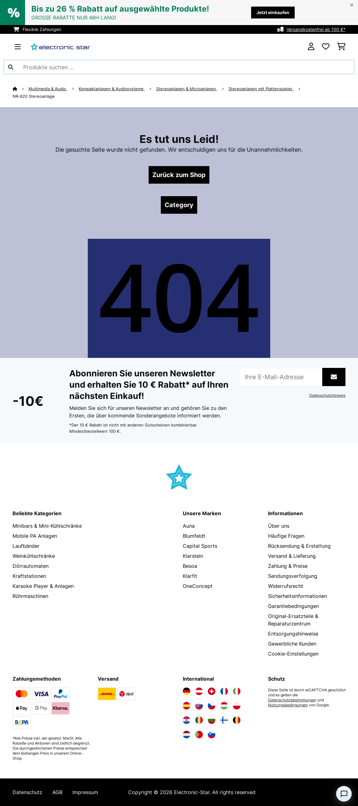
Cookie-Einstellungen (293, 654)
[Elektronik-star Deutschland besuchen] (186, 691)
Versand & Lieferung (292, 556)
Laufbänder (26, 546)
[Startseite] (21, 88)
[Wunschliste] (325, 46)
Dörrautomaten (31, 566)
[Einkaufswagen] (341, 46)
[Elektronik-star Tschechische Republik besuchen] (211, 705)
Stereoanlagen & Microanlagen (186, 88)
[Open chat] (344, 794)
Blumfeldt (194, 536)
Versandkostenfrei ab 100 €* (316, 29)
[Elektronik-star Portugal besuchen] (199, 734)
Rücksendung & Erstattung (299, 546)
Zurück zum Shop (179, 175)
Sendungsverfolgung (292, 576)
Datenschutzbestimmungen (292, 700)
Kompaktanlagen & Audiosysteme (112, 88)
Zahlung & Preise (288, 566)
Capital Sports (200, 546)
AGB (57, 792)
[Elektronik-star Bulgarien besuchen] (211, 720)
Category (179, 205)
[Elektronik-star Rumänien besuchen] (199, 720)
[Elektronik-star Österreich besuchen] (199, 691)
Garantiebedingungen (293, 606)
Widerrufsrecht (285, 586)
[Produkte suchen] (179, 67)
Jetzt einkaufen (272, 12)
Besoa (190, 566)
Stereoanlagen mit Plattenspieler (261, 88)
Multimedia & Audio (48, 88)
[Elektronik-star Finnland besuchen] (224, 720)
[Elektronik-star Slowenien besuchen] (211, 734)
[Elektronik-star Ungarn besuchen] (224, 705)
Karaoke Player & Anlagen (43, 586)
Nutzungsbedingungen (288, 705)
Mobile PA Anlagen (35, 536)
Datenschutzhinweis (327, 395)
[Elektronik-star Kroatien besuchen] (186, 720)
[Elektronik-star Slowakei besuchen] (199, 705)
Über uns (278, 526)
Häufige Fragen (286, 536)
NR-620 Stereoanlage (34, 96)
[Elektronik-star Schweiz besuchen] (211, 691)
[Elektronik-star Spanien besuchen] (186, 705)
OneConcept (198, 586)
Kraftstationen (29, 576)
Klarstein (193, 556)
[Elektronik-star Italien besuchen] (236, 691)
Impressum (85, 792)
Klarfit (190, 576)
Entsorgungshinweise (293, 634)
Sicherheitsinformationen (297, 596)
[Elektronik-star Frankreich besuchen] (224, 691)
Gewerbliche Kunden (292, 644)
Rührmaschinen (30, 596)
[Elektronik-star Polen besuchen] (236, 705)
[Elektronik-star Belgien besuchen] (236, 720)
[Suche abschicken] (10, 67)
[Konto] (311, 46)
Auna (189, 526)
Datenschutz (27, 792)
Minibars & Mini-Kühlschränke (47, 526)
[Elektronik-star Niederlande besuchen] (186, 734)
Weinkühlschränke (34, 556)
